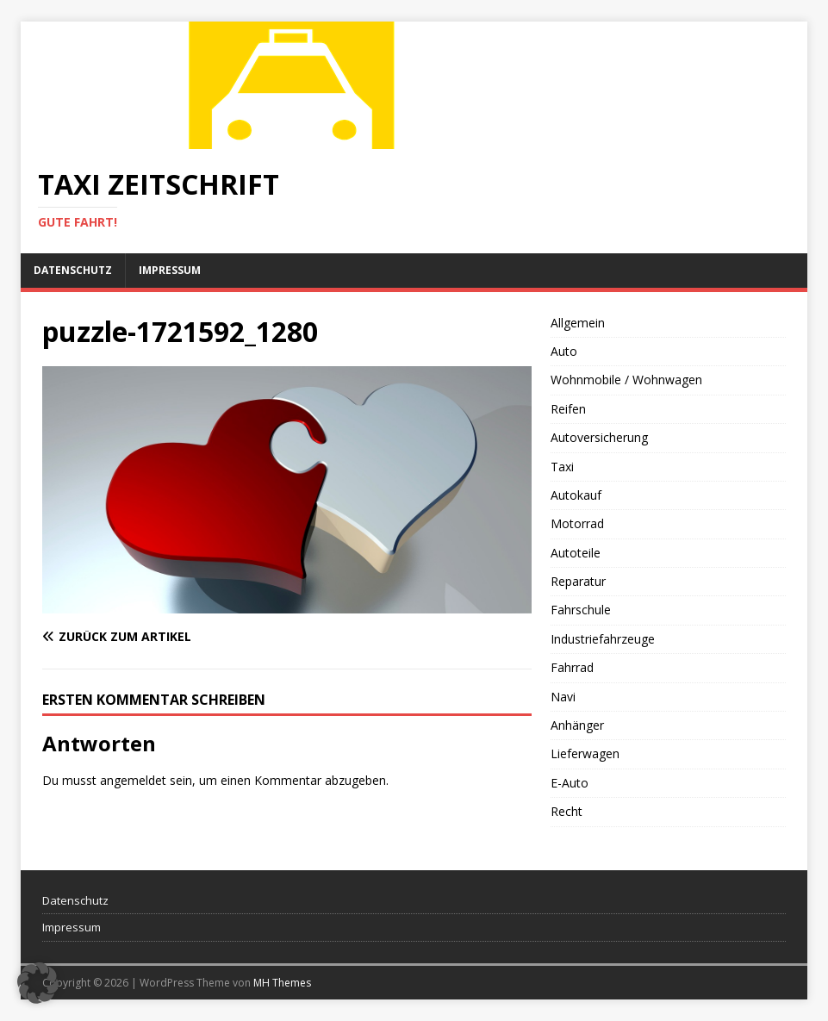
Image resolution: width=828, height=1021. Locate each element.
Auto (564, 351)
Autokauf (576, 495)
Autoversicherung (599, 437)
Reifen (568, 409)
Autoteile (576, 553)
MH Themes (282, 982)
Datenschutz (73, 270)
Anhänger (577, 725)
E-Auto (569, 783)
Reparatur (578, 581)
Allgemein (578, 322)
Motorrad (577, 523)
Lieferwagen (585, 753)
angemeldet (133, 780)
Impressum (170, 270)
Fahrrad (572, 667)
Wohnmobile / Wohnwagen (626, 379)
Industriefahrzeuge (603, 639)
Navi (563, 696)
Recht (566, 811)
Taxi (562, 466)
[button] (38, 983)
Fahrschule (581, 609)
